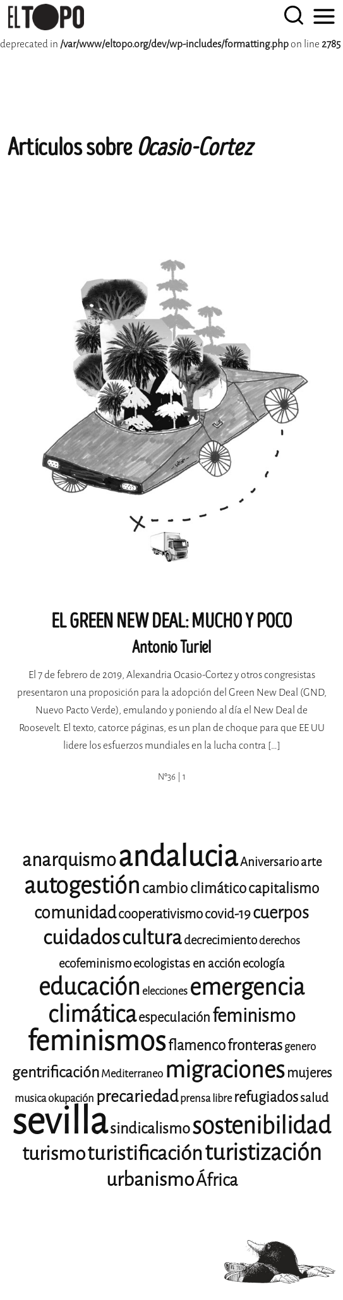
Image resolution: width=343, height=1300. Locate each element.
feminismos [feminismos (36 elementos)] (96, 1041)
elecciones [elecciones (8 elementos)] (165, 991)
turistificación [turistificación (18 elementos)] (145, 1153)
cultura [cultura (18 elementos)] (152, 938)
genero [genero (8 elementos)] (300, 1046)
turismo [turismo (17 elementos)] (53, 1153)
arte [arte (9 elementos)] (311, 862)
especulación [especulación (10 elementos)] (174, 1017)
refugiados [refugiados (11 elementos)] (266, 1097)
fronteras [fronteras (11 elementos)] (254, 1045)
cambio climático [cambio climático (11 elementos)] (194, 888)
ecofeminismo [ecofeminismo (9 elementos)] (95, 963)
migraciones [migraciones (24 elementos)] (225, 1070)
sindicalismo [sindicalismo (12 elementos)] (150, 1128)
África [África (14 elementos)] (217, 1180)
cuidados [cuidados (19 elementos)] (81, 937)
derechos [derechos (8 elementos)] (279, 941)
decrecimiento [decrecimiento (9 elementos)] (220, 940)
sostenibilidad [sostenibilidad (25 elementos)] (261, 1125)
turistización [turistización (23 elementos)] (263, 1153)
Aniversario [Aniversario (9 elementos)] (269, 862)
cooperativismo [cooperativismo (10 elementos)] (160, 914)
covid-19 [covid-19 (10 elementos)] (228, 914)
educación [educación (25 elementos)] (89, 986)
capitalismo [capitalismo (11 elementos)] (283, 888)
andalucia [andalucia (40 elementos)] (178, 856)
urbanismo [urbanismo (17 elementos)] (150, 1179)
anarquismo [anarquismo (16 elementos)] (69, 860)
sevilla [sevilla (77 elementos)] (60, 1121)
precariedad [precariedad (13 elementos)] (137, 1096)
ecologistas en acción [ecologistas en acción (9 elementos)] (187, 963)
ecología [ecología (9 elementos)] (264, 963)
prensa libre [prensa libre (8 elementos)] (206, 1098)
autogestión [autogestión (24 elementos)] (82, 885)
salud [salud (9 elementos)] (314, 1098)
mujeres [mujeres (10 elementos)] (309, 1073)
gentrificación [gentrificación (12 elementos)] (55, 1072)
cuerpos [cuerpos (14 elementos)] (281, 912)
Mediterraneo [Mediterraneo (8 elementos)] (132, 1074)
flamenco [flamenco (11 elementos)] (197, 1045)
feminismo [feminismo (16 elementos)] (254, 1016)
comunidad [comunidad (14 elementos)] (75, 912)
